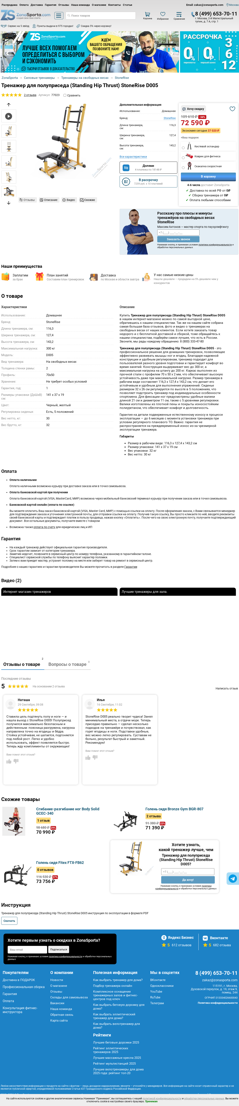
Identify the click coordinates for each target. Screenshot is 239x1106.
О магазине (99, 4)
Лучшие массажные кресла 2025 (117, 1058)
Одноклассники (162, 986)
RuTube (155, 997)
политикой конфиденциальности (162, 1098)
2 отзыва (30, 95)
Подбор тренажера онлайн (112, 986)
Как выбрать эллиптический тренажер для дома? (114, 1016)
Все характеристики (133, 156)
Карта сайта (59, 1020)
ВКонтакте (158, 980)
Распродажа (9, 4)
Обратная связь (61, 1015)
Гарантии (130, 566)
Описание (50, 200)
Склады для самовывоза (69, 997)
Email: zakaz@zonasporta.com (204, 4)
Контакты (114, 4)
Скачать (9, 920)
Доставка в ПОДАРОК (19, 980)
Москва (234, 4)
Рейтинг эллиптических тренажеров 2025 (110, 1050)
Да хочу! (188, 879)
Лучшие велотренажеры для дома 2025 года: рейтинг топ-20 (118, 1071)
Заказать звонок (178, 239)
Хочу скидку (195, 108)
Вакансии (57, 1003)
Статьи (127, 4)
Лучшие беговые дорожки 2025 (116, 1042)
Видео (71, 200)
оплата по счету (44, 527)
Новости (56, 980)
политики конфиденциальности (215, 244)
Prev (8, 53)
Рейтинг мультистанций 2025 (114, 1063)
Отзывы (63, 4)
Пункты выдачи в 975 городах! (55, 26)
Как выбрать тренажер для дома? (118, 980)
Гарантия (50, 4)
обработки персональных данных (204, 1098)
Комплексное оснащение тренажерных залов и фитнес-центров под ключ (115, 995)
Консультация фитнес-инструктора (20, 1010)
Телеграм (157, 1003)
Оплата (24, 4)
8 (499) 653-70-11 (216, 14)
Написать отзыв (227, 688)
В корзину (208, 176)
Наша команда (80, 4)
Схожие (89, 200)
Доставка (37, 4)
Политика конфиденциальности (218, 1002)
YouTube (156, 991)
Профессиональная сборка (24, 987)
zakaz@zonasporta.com (220, 980)
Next (172, 53)
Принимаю (151, 1101)
